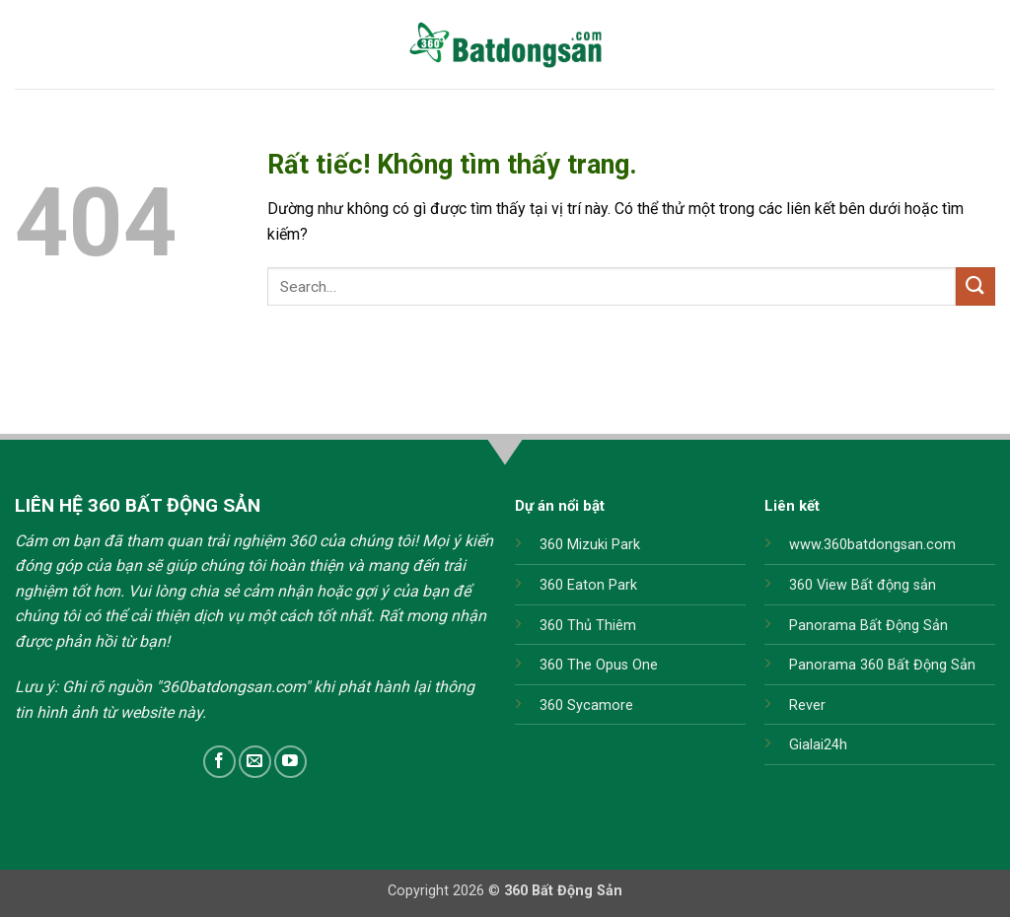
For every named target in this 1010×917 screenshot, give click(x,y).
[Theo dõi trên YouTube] (290, 761)
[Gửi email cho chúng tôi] (255, 761)
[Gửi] (975, 286)
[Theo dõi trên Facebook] (219, 761)
